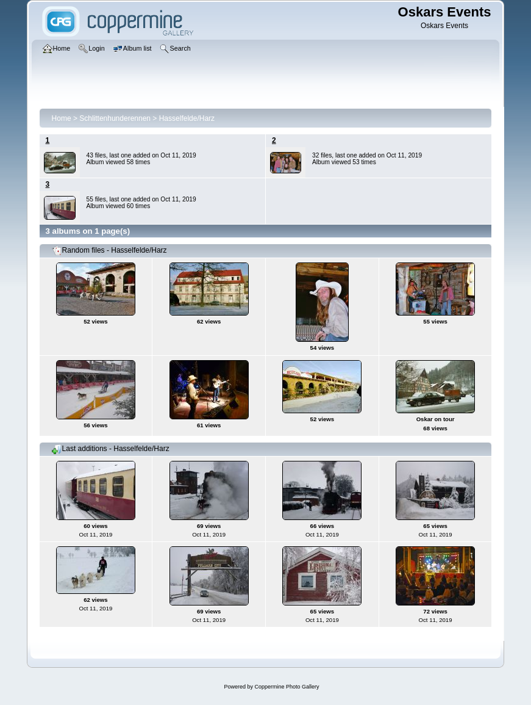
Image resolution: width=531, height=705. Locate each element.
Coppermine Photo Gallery (286, 687)
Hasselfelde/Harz (187, 118)
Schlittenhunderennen (115, 118)
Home (61, 118)
